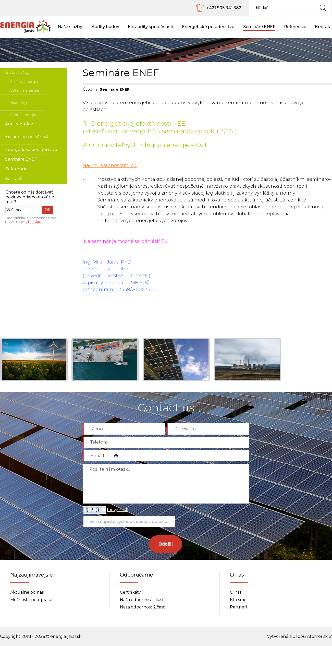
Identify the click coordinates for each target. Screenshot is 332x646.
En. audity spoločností (150, 26)
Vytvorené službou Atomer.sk (299, 636)
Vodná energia (23, 115)
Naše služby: (70, 26)
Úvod (87, 89)
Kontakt (323, 26)
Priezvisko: (185, 428)
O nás (235, 592)
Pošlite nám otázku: (110, 469)
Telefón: (98, 442)
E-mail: (97, 455)
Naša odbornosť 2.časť (142, 607)
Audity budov (105, 26)
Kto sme (238, 599)
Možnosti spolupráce (31, 599)
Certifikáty (130, 592)
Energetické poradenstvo (208, 26)
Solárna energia (24, 81)
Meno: (97, 428)
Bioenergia (20, 102)
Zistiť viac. (34, 222)
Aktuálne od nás (27, 592)
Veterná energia (24, 90)
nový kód (117, 509)
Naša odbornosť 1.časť (142, 599)
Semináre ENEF (259, 26)
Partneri (238, 607)
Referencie (295, 26)
